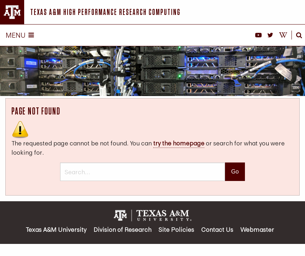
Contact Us (217, 229)
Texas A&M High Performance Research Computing (105, 12)
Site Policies (176, 229)
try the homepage (178, 143)
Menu (20, 35)
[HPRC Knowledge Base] (283, 35)
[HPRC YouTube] (258, 35)
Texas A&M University (56, 229)
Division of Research (122, 229)
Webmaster (257, 229)
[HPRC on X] (270, 35)
